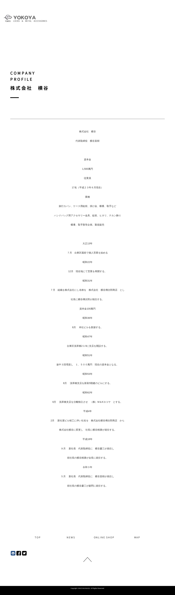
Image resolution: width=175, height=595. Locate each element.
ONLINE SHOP (104, 537)
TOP (38, 537)
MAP (137, 537)
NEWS (71, 537)
